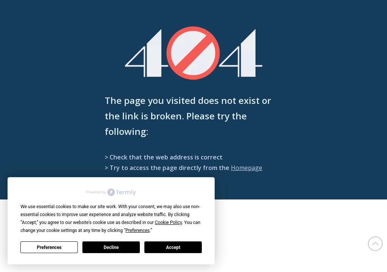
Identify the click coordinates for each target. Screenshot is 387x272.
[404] (194, 53)
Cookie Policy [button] (168, 222)
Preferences (49, 247)
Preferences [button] (137, 230)
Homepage (246, 168)
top (375, 243)
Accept (173, 247)
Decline (111, 247)
